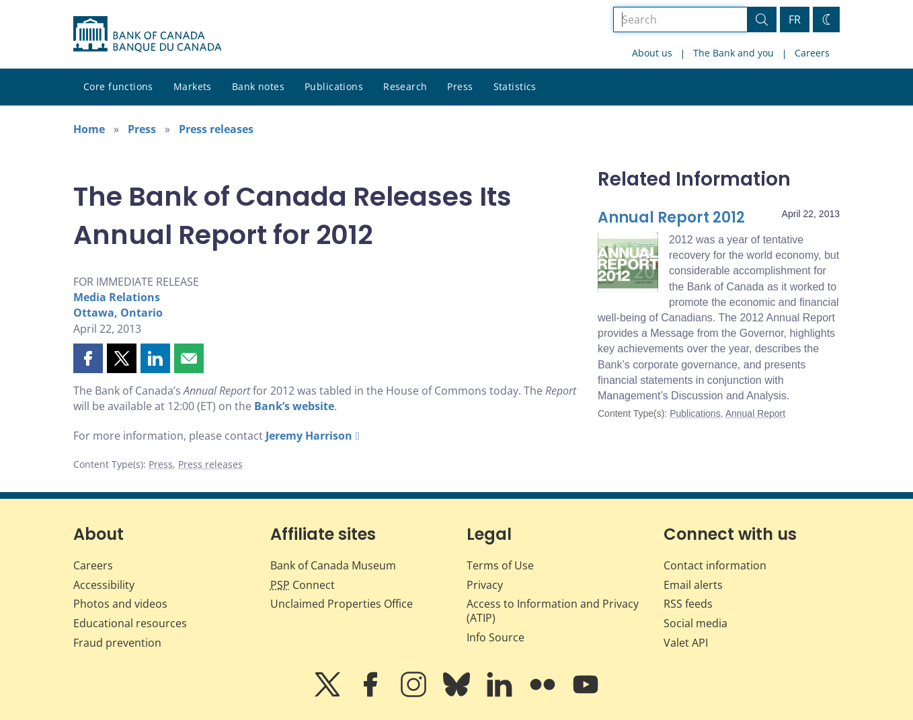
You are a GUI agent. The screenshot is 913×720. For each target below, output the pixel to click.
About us (652, 52)
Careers (812, 52)
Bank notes (258, 86)
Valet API (686, 642)
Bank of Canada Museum (333, 565)
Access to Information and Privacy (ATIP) (553, 610)
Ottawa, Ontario (118, 312)
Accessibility (103, 584)
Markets (192, 86)
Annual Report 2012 (671, 217)
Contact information (715, 565)
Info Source (495, 637)
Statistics (515, 86)
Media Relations (116, 297)
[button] (88, 358)
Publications (334, 86)
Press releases (216, 129)
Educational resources (130, 623)
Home (89, 129)
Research (405, 86)
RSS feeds (688, 603)
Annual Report (755, 413)
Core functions (118, 86)
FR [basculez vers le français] (795, 19)
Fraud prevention (117, 642)
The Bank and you (733, 52)
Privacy (485, 584)
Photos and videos (120, 603)
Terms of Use (500, 565)
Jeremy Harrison (309, 435)
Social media (695, 623)
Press (460, 86)
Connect (302, 584)
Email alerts (693, 584)
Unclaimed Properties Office (341, 603)
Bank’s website (294, 406)
